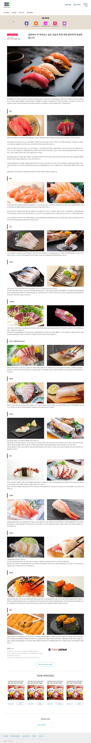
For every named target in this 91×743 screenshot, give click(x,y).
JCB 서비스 (21, 12)
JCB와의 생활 (67, 4)
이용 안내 (6, 736)
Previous (7, 693)
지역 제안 (14, 12)
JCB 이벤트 (6, 12)
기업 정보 (34, 736)
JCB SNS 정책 (25, 736)
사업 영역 (41, 736)
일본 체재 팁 (30, 12)
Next (84, 693)
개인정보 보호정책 (15, 736)
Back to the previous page (45, 664)
